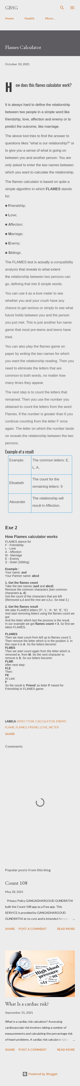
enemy (61, 721)
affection (25, 721)
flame (10, 727)
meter (54, 727)
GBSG (11, 7)
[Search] (62, 7)
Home (9, 18)
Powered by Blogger (40, 1074)
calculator (45, 721)
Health (29, 18)
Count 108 (16, 883)
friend (33, 727)
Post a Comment (33, 928)
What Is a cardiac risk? (27, 1003)
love (44, 727)
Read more (66, 928)
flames (21, 727)
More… (50, 18)
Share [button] (10, 734)
